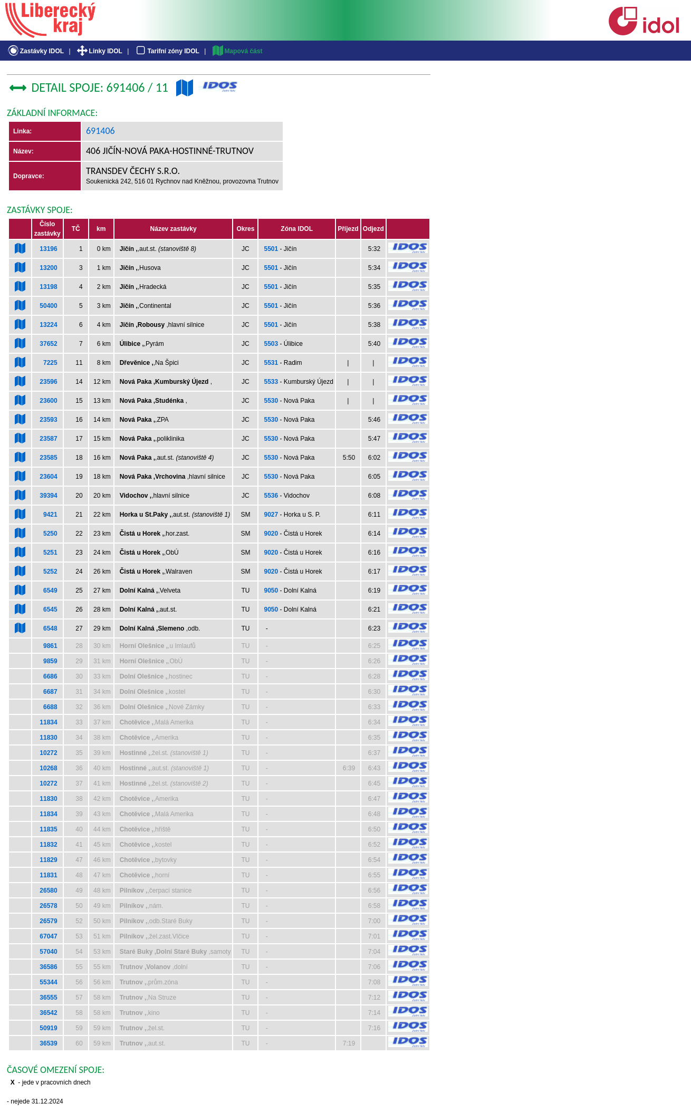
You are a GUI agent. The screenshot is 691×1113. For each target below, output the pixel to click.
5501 (271, 249)
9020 (271, 533)
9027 (271, 514)
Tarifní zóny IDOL (166, 51)
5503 (271, 343)
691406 (100, 131)
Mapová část (237, 51)
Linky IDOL (98, 51)
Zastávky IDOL (35, 51)
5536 (271, 495)
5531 (271, 362)
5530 (271, 400)
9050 (271, 590)
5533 (271, 381)
